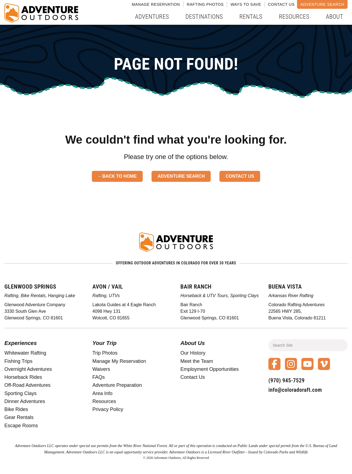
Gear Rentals (19, 417)
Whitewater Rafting (25, 353)
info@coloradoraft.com (295, 390)
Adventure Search (322, 4)
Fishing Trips (18, 361)
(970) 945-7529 (286, 380)
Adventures (152, 16)
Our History (192, 353)
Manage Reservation (156, 4)
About (334, 16)
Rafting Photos (205, 4)
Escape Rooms (21, 425)
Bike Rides (16, 409)
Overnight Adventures (28, 369)
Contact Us (281, 4)
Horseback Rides (23, 377)
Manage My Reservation (119, 361)
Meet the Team (196, 361)
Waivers (101, 369)
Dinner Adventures (24, 401)
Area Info (102, 393)
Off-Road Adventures (27, 385)
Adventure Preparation (117, 385)
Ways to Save (245, 4)
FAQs (98, 377)
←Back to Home (117, 176)
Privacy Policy (107, 409)
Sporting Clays (20, 393)
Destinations (204, 16)
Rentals (251, 16)
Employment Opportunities (209, 369)
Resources (294, 16)
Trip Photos (104, 353)
